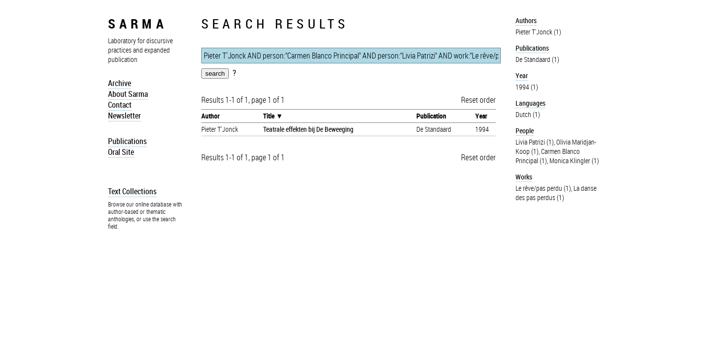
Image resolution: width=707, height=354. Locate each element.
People (525, 130)
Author (210, 115)
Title (268, 115)
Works (524, 176)
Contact (120, 104)
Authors (526, 20)
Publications (127, 141)
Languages (530, 103)
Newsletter (124, 115)
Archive (119, 83)
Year (481, 115)
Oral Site (121, 152)
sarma (137, 23)
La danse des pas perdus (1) (556, 192)
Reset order (478, 99)
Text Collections (132, 191)
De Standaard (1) (537, 59)
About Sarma (128, 93)
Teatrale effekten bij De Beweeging (308, 129)
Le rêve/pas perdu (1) (543, 188)
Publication (431, 115)
